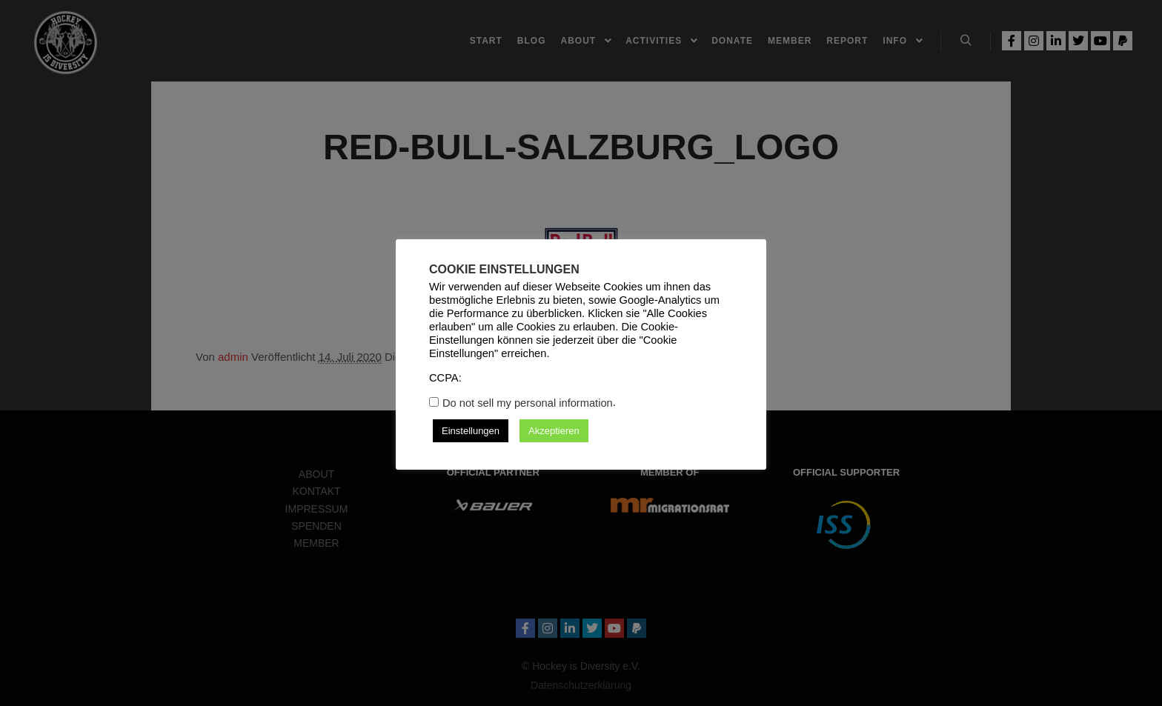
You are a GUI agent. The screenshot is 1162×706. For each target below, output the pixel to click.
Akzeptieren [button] (554, 430)
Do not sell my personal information (527, 403)
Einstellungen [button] (470, 430)
